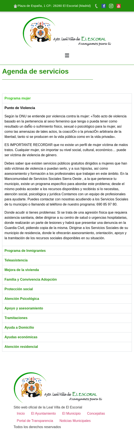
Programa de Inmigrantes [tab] (25, 250)
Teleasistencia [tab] (16, 260)
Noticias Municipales (75, 421)
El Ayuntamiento (43, 413)
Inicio (21, 413)
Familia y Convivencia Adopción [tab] (30, 279)
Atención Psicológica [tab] (21, 298)
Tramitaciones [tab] (16, 318)
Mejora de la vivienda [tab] (21, 270)
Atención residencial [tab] (21, 346)
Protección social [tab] (18, 289)
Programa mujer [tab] (17, 98)
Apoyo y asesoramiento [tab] (23, 308)
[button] (67, 55)
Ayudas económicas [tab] (20, 337)
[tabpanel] (67, 174)
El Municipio (71, 413)
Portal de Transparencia (35, 421)
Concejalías (96, 413)
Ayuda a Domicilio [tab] (19, 327)
